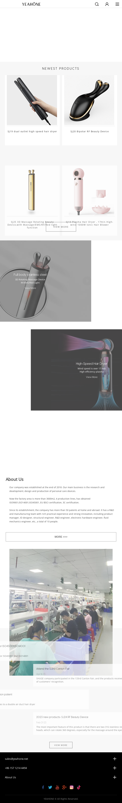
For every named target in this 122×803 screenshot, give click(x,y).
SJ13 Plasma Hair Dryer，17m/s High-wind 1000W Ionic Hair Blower (89, 242)
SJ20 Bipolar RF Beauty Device (90, 131)
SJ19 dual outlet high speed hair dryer (32, 131)
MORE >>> (61, 591)
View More (61, 224)
